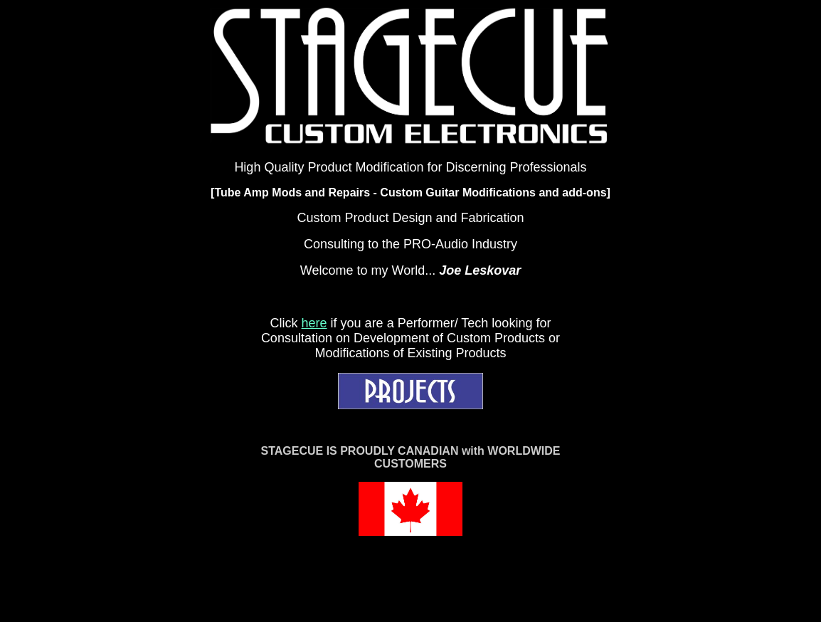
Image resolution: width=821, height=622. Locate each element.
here (314, 323)
